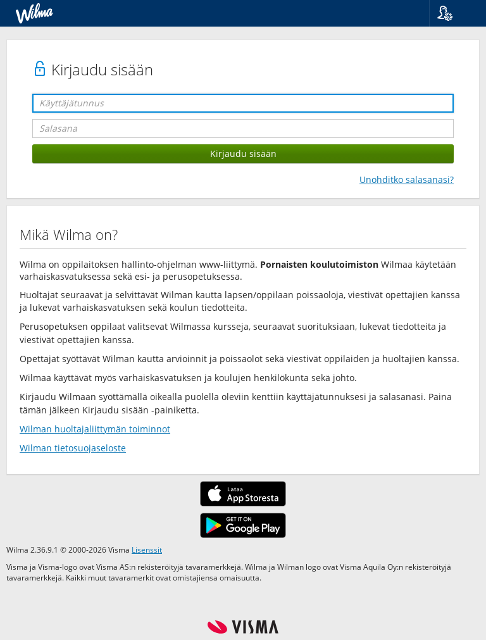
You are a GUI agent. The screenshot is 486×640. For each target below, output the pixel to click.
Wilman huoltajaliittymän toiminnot (95, 429)
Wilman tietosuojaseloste (73, 448)
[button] (453, 13)
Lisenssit (147, 549)
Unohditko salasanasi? (406, 179)
